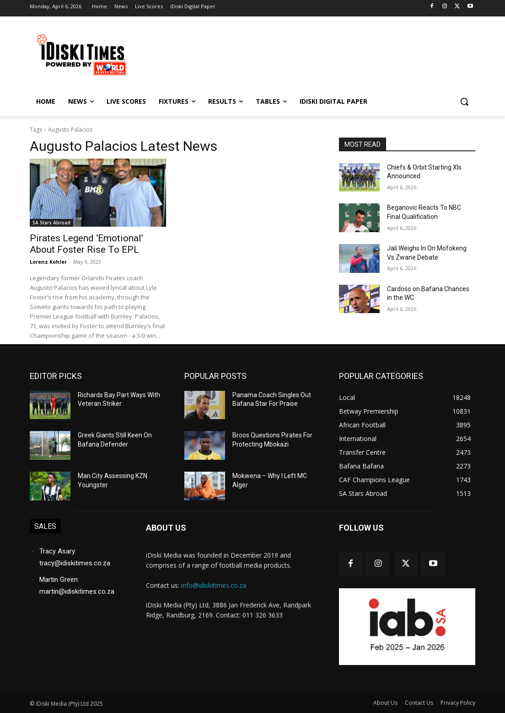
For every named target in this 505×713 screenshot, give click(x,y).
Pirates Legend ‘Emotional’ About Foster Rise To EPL (86, 244)
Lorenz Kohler (48, 261)
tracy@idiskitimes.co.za (74, 563)
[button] (464, 101)
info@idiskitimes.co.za (213, 585)
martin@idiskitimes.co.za (76, 591)
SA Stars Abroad (51, 222)
